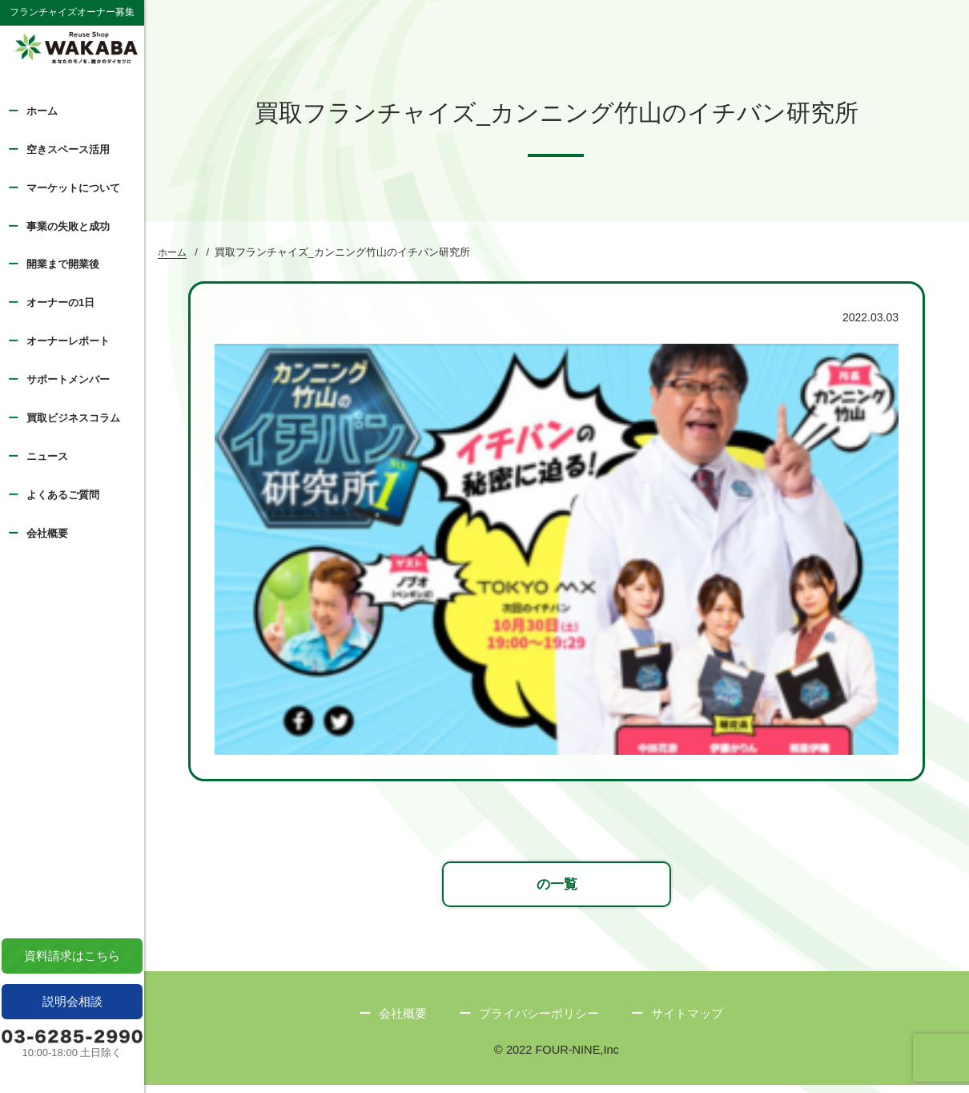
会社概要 (47, 533)
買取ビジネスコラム (73, 418)
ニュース (47, 456)
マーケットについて (73, 188)
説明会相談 (72, 1001)
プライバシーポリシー (539, 1021)
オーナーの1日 (60, 302)
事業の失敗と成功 (68, 226)
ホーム (42, 111)
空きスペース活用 (68, 149)
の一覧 (556, 890)
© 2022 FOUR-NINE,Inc (557, 1058)
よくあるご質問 (62, 495)
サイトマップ (687, 1021)
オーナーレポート (68, 341)
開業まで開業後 (62, 264)
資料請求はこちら (72, 955)
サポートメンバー (68, 379)
